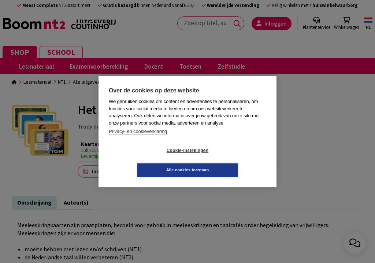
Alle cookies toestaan (231, 160)
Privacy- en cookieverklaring (138, 141)
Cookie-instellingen (144, 160)
